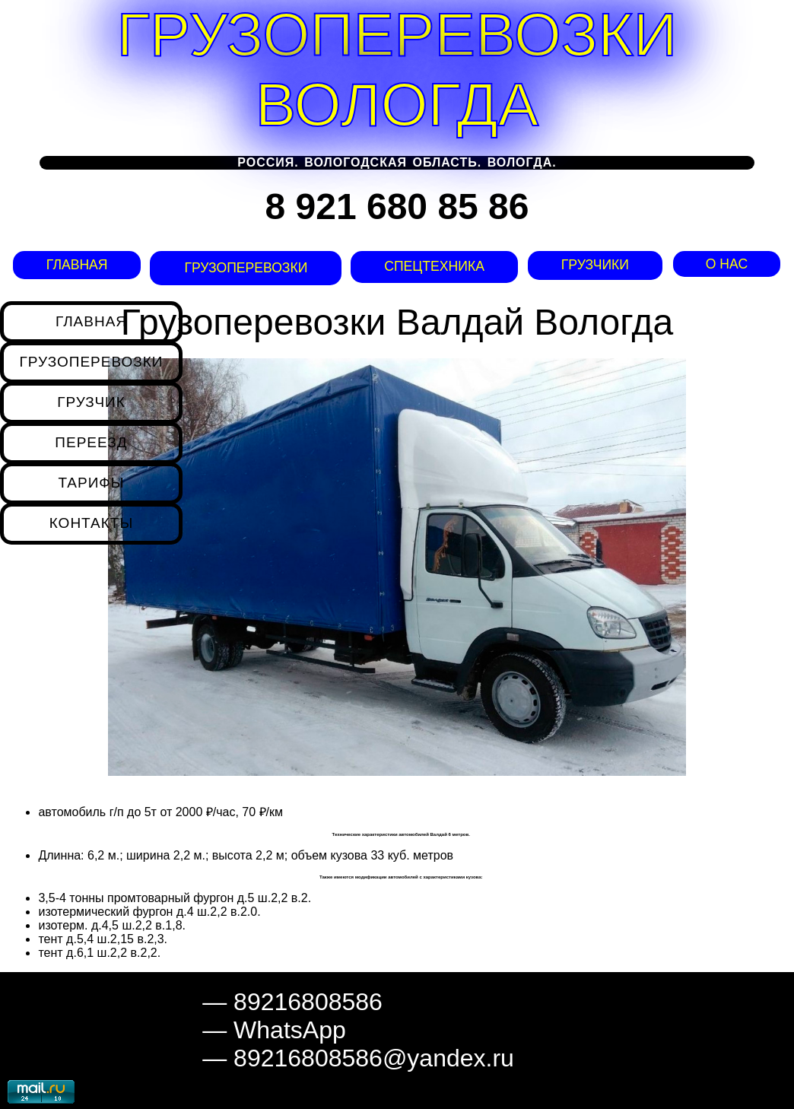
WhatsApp (289, 1030)
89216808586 (308, 1001)
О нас (727, 264)
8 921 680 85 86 (397, 206)
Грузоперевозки (243, 267)
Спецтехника (432, 266)
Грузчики (595, 264)
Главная (75, 264)
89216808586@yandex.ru (373, 1058)
